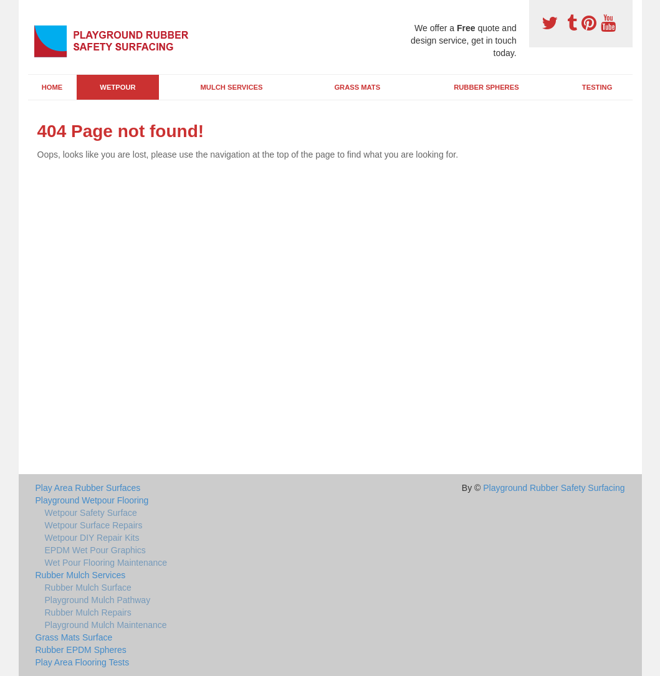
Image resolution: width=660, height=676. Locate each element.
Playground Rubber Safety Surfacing (553, 488)
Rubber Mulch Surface (88, 588)
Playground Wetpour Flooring (92, 500)
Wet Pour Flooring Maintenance (106, 563)
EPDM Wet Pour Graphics (95, 550)
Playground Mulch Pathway (98, 600)
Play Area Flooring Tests (83, 662)
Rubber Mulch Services (81, 575)
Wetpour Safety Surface (91, 513)
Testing (597, 87)
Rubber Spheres (486, 87)
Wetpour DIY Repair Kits (92, 538)
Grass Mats (357, 87)
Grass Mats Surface (74, 637)
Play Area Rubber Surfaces (88, 488)
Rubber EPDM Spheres (81, 650)
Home (52, 87)
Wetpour (117, 87)
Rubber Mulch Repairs (88, 612)
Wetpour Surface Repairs (94, 525)
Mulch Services (232, 87)
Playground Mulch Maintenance (106, 625)
